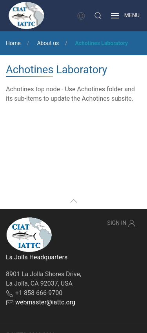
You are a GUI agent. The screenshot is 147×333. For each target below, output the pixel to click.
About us (48, 43)
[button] (98, 16)
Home (13, 43)
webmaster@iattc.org (45, 302)
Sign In (121, 223)
